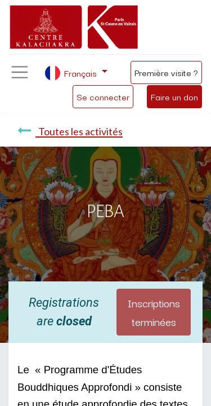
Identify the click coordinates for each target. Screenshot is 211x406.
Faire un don (174, 96)
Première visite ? (166, 72)
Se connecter (103, 96)
